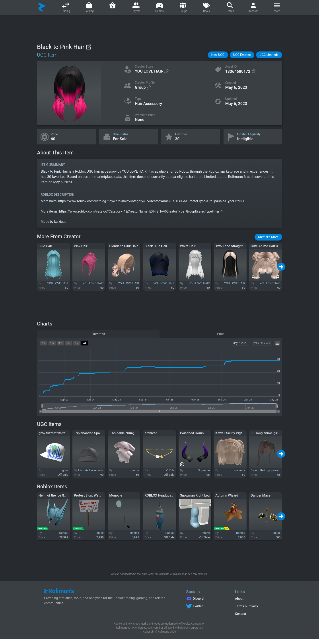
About (239, 598)
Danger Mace (260, 495)
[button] (218, 54)
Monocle (115, 495)
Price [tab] (221, 334)
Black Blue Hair (156, 246)
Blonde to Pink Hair (123, 246)
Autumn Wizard (226, 495)
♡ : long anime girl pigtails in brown (277, 433)
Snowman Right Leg (195, 495)
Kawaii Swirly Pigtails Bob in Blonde (241, 433)
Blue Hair (45, 246)
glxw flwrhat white (52, 433)
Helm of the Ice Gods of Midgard (63, 495)
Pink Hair (80, 246)
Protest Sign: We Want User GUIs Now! (102, 495)
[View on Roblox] (88, 47)
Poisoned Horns (192, 433)
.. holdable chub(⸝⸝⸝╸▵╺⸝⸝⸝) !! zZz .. (135, 433)
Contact (240, 613)
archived (151, 433)
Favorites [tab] (98, 334)
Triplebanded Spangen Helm (95, 433)
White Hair (188, 246)
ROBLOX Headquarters (161, 495)
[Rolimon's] (42, 7)
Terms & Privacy (246, 606)
